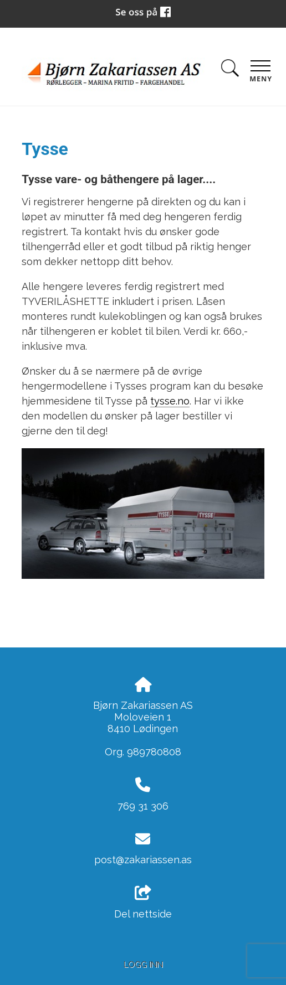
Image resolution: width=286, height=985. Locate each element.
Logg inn (143, 964)
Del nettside (143, 902)
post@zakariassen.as (143, 859)
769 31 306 (143, 806)
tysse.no (170, 401)
